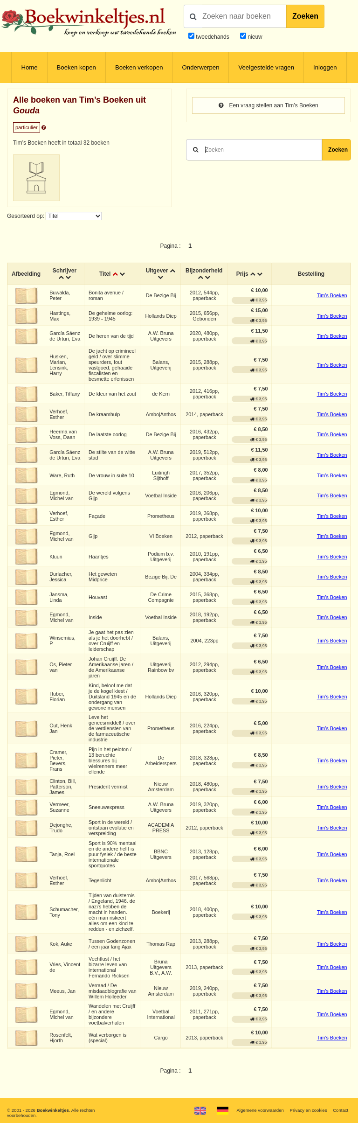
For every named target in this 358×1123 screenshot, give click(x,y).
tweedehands (212, 37)
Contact (340, 1110)
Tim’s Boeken (332, 295)
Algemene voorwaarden (259, 1110)
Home (29, 67)
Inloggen (325, 67)
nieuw (254, 37)
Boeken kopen (76, 67)
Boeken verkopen (139, 67)
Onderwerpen (201, 67)
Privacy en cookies (308, 1110)
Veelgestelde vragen (266, 67)
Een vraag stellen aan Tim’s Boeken (268, 105)
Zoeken (305, 16)
